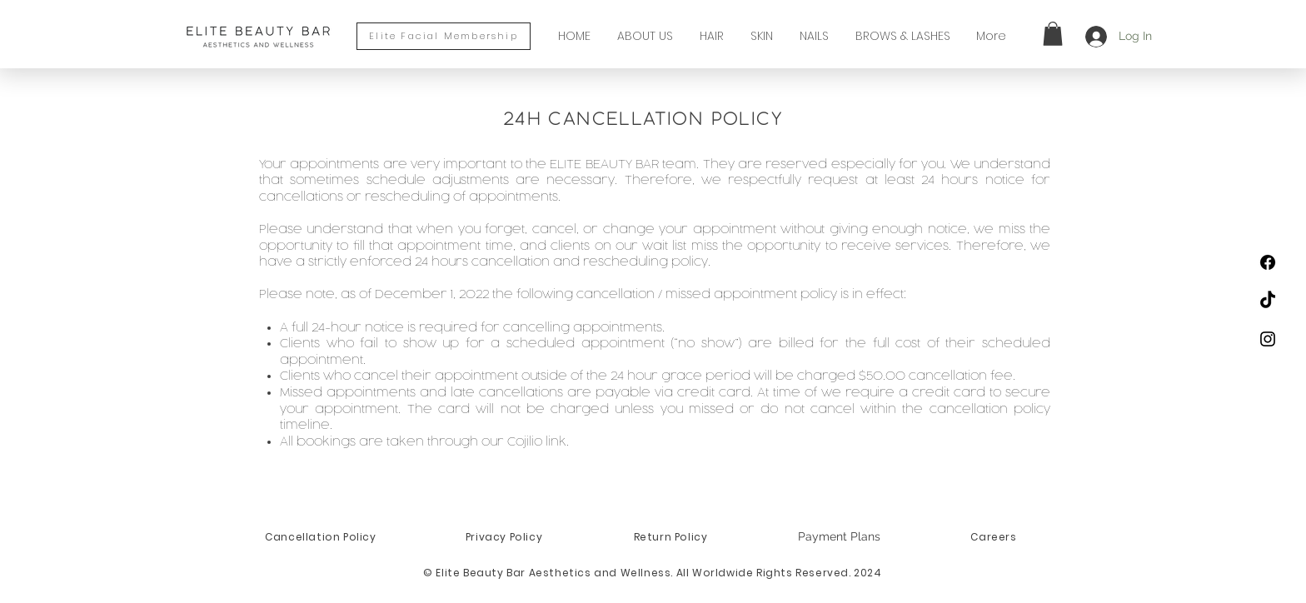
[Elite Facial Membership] (443, 36)
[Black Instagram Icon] (1268, 339)
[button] (1053, 34)
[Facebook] (1268, 262)
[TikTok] (1268, 301)
